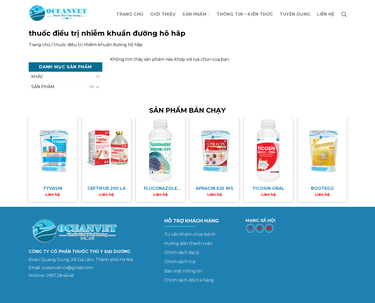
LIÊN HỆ (325, 14)
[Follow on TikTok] (259, 228)
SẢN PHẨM (196, 14)
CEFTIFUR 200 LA (107, 188)
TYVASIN (52, 188)
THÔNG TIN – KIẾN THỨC (245, 14)
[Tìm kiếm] (343, 14)
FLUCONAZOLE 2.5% (160, 188)
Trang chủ (39, 44)
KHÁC (37, 76)
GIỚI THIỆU (163, 14)
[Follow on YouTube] (269, 228)
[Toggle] (98, 87)
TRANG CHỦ (129, 14)
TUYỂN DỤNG (295, 14)
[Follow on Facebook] (250, 228)
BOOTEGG (322, 188)
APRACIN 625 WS (214, 188)
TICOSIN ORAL (268, 188)
